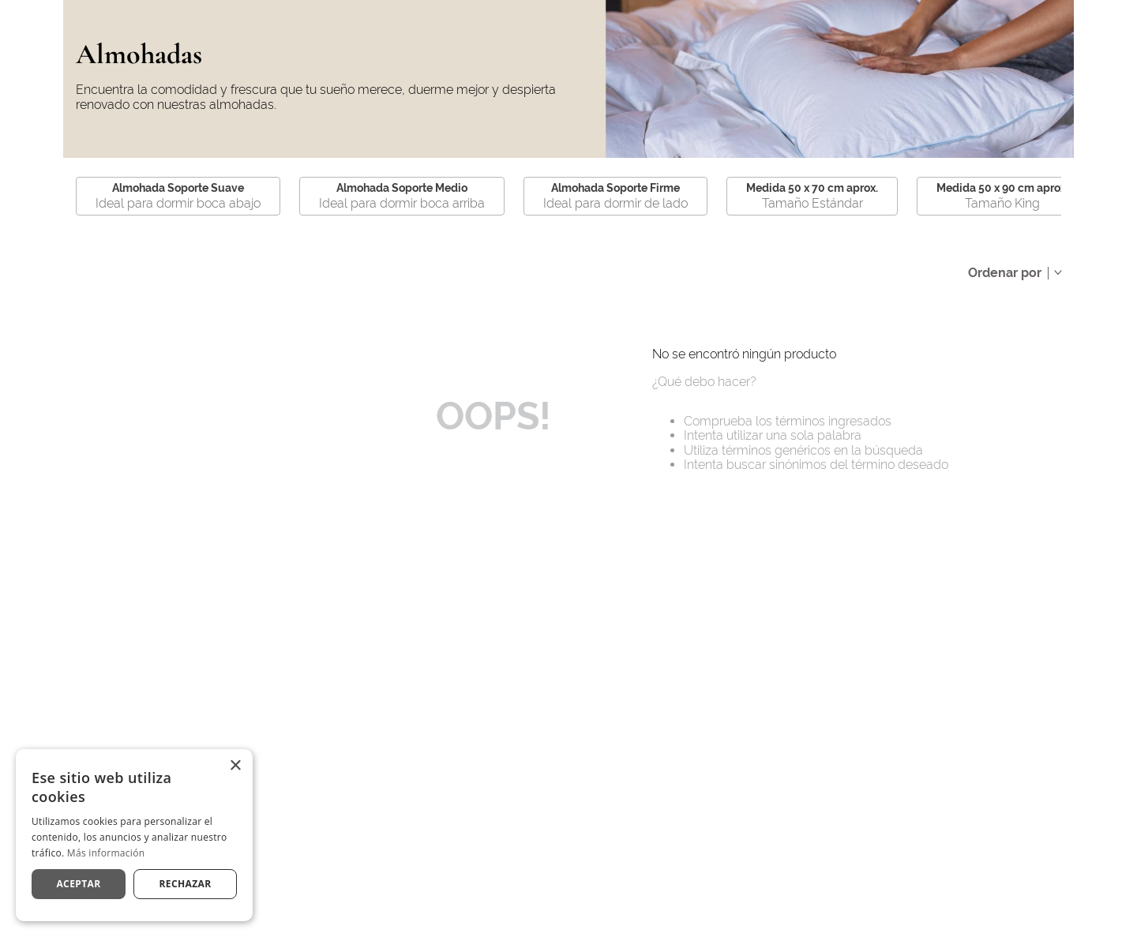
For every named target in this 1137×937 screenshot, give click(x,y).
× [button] (235, 766)
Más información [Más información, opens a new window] (105, 853)
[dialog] (134, 835)
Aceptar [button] (78, 883)
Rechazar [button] (185, 883)
